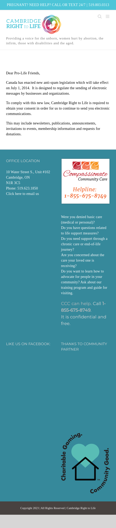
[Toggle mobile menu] (108, 16)
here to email (25, 194)
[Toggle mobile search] (100, 16)
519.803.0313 (99, 5)
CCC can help (76, 303)
